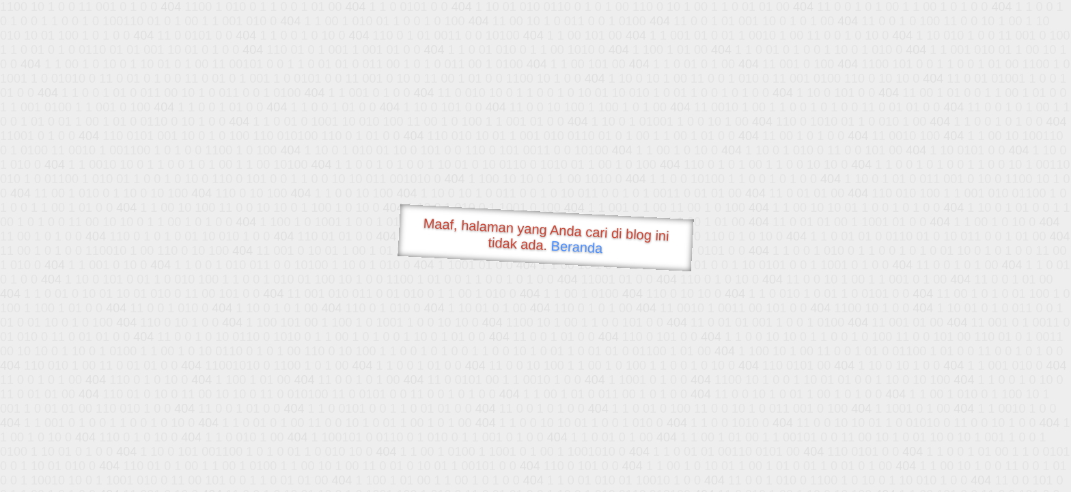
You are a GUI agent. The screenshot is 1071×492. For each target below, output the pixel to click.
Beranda (577, 247)
